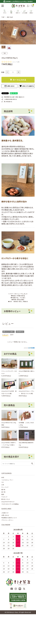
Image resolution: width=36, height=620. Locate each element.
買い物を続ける (6, 101)
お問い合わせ (9, 86)
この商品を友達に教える (9, 99)
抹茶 (2, 477)
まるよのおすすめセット (8, 502)
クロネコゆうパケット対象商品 (10, 504)
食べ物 (3, 492)
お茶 (2, 485)
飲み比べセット (5, 499)
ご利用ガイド (5, 513)
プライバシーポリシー (7, 520)
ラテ (2, 482)
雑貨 (2, 494)
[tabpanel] (18, 32)
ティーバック (4, 487)
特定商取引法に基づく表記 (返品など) (12, 97)
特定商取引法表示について (9, 518)
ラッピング (4, 497)
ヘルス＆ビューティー (7, 480)
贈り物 (3, 489)
